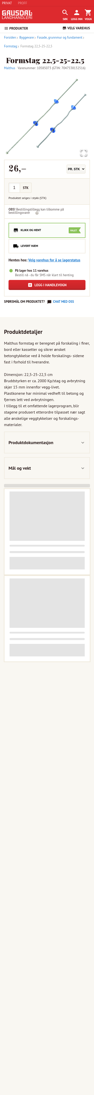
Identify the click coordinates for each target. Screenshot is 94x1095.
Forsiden (10, 37)
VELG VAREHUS (76, 28)
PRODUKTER (16, 28)
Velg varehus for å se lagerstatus (54, 260)
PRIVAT (7, 3)
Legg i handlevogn (47, 284)
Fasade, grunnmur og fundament (58, 37)
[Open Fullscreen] (83, 153)
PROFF (22, 3)
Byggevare (25, 37)
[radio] (47, 230)
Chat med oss (63, 302)
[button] (47, 117)
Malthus (9, 68)
